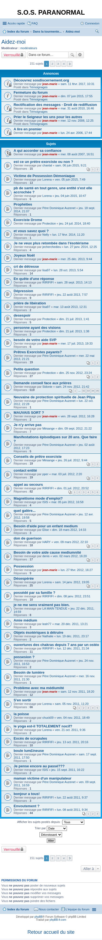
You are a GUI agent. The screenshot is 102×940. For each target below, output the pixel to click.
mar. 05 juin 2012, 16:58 (67, 502)
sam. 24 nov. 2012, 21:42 (72, 386)
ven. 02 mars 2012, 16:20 (70, 556)
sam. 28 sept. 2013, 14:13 (74, 282)
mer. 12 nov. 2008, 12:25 (77, 120)
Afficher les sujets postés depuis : (50, 822)
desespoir (22, 315)
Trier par (51, 828)
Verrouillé (12, 54)
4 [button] (64, 63)
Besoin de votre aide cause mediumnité (47, 552)
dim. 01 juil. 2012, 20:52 (73, 488)
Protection (49, 223)
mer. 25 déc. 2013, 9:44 (76, 259)
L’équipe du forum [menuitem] (77, 909)
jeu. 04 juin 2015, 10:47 (70, 195)
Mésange (48, 428)
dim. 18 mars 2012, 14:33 (69, 529)
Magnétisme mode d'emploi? (38, 498)
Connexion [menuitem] (92, 23)
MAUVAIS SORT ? (29, 413)
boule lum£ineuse (29, 751)
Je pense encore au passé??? (39, 766)
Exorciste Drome (28, 220)
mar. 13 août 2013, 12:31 (70, 306)
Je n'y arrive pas (28, 425)
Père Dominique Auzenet (59, 208)
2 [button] (52, 63)
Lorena (47, 179)
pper (45, 474)
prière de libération (30, 303)
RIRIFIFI (48, 282)
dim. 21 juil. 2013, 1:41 (74, 319)
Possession (23, 566)
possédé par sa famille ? (34, 593)
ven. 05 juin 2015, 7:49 (70, 179)
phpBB (39, 916)
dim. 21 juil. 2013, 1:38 (74, 331)
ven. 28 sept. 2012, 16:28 (77, 416)
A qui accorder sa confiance (37, 151)
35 (97, 390)
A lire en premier (28, 129)
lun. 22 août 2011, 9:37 (72, 797)
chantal (47, 165)
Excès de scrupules (30, 738)
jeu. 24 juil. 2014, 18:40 (74, 223)
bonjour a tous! (27, 794)
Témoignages (38, 87)
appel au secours (28, 484)
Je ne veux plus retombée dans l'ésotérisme (51, 243)
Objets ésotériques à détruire (38, 632)
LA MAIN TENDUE (54, 608)
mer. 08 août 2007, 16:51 (77, 154)
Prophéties (23, 204)
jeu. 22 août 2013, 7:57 (72, 294)
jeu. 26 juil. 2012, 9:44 (72, 460)
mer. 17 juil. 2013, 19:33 (76, 343)
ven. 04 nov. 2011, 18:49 (73, 717)
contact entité (25, 470)
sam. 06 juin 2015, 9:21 (70, 165)
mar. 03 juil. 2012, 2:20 (67, 474)
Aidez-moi (13, 42)
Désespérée (24, 578)
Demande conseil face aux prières (43, 383)
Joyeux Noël (24, 255)
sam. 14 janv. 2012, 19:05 (72, 582)
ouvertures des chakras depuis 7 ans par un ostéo (56, 645)
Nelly (45, 234)
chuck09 (48, 717)
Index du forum (18, 909)
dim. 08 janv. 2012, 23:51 (74, 596)
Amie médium (25, 620)
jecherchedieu (51, 246)
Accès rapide (16, 23)
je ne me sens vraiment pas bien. (42, 605)
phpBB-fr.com (58, 919)
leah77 (46, 624)
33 (88, 390)
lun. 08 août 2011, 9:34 (72, 809)
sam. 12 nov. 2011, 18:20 (77, 691)
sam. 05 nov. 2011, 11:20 (71, 703)
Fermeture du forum (31, 92)
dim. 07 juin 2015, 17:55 (76, 96)
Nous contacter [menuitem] (49, 909)
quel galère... (25, 511)
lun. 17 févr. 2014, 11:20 (68, 234)
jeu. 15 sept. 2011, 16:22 (67, 769)
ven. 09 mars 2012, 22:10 (71, 542)
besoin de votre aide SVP (35, 340)
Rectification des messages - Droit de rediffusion (55, 105)
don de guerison (28, 538)
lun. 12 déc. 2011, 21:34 (73, 648)
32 (83, 390)
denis (46, 556)
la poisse (21, 714)
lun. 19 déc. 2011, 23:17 (73, 636)
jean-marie (49, 84)
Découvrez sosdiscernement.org (41, 80)
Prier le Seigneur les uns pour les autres (48, 117)
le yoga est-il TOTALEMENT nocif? (43, 726)
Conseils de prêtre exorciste (38, 457)
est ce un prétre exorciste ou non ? (43, 162)
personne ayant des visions (37, 328)
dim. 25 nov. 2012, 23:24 (75, 372)
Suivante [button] (69, 64)
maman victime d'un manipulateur (43, 778)
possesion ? (24, 657)
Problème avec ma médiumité (39, 688)
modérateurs (28, 48)
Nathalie (47, 636)
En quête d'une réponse (34, 279)
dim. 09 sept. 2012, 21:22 (75, 428)
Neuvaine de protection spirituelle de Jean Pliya (54, 397)
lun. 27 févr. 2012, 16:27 (77, 570)
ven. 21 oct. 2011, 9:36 (70, 729)
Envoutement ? (26, 806)
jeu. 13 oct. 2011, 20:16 (72, 742)
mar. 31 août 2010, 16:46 (77, 108)
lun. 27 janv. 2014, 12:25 (80, 246)
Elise (45, 529)
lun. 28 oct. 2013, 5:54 (68, 270)
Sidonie (47, 386)
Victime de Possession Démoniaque (44, 176)
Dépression (23, 291)
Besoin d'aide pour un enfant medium (46, 526)
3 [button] (58, 63)
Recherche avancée (80, 55)
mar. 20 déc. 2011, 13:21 (71, 624)
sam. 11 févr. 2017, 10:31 (77, 84)
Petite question (26, 369)
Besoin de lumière (29, 672)
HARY (46, 542)
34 (92, 390)
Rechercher (72, 55)
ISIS (45, 502)
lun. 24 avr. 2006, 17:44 (76, 132)
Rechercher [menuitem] (97, 32)
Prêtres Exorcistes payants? (38, 352)
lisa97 (46, 270)
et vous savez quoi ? (31, 231)
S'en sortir (22, 700)
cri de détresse (26, 266)
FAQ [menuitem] (35, 23)
